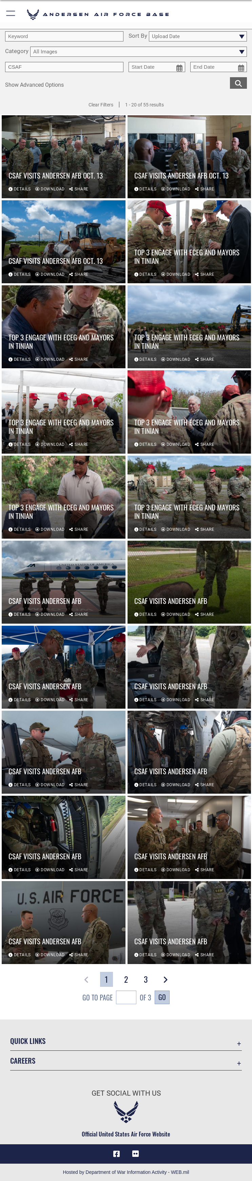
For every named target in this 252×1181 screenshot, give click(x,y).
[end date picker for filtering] (218, 67)
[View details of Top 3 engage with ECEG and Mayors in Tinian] (189, 241)
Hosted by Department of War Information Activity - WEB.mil (126, 1172)
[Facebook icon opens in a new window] (117, 1154)
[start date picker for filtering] (157, 67)
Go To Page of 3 (116, 998)
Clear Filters (101, 104)
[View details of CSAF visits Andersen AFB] (63, 582)
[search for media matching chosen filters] (238, 82)
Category (16, 51)
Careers (22, 1060)
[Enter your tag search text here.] (64, 67)
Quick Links (27, 1040)
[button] (11, 14)
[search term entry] (64, 36)
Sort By (138, 36)
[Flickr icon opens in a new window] (135, 1154)
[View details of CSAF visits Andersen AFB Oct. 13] (63, 156)
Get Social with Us (126, 1093)
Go (162, 997)
